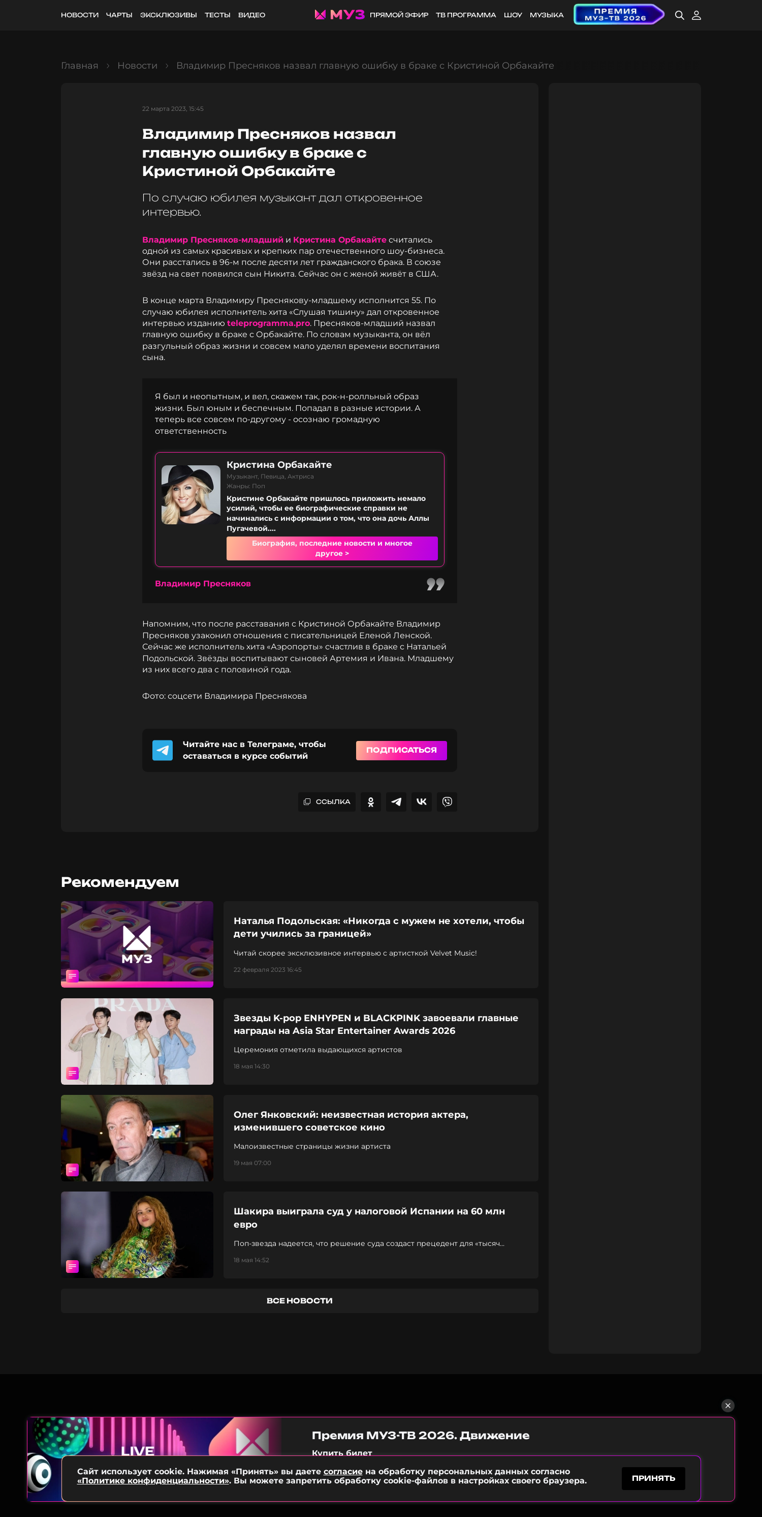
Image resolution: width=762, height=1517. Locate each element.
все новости (300, 1300)
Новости (80, 15)
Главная (80, 65)
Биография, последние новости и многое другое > (332, 548)
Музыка (547, 15)
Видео (251, 15)
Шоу (513, 15)
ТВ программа (466, 15)
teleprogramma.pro (268, 323)
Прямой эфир (399, 15)
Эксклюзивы (168, 15)
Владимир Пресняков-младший (212, 240)
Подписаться (401, 750)
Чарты (119, 15)
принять (653, 1478)
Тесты (218, 15)
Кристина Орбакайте (340, 240)
